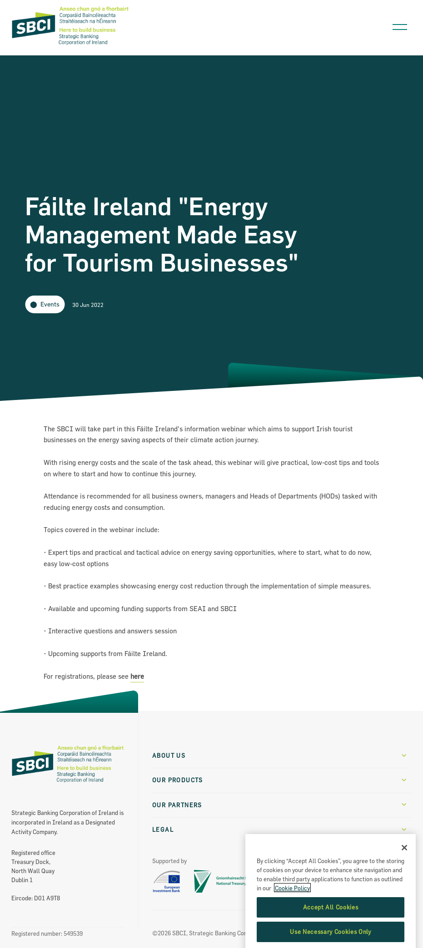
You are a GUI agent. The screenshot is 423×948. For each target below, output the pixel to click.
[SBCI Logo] (70, 45)
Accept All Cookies (330, 932)
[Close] (404, 873)
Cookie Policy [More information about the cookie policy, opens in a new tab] (292, 912)
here (137, 676)
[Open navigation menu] (400, 24)
